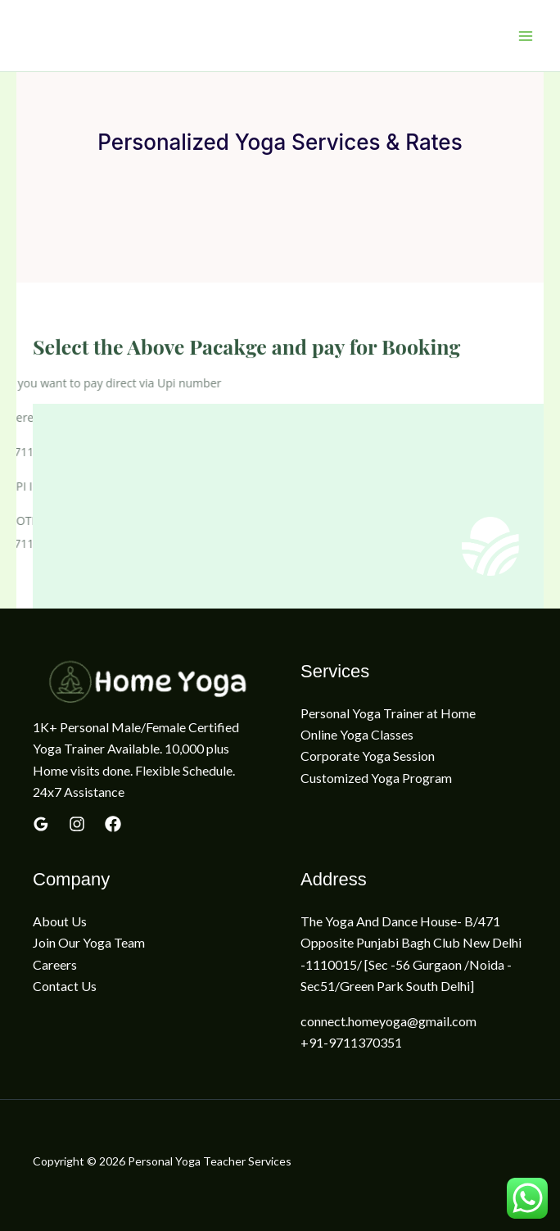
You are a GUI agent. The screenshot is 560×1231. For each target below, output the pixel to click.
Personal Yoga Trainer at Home (388, 713)
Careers (55, 964)
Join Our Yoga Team (89, 942)
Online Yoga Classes (356, 734)
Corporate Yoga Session (367, 755)
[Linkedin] (113, 824)
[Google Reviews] (41, 824)
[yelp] (77, 824)
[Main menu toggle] (526, 36)
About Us (60, 921)
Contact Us (65, 985)
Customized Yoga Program (376, 777)
